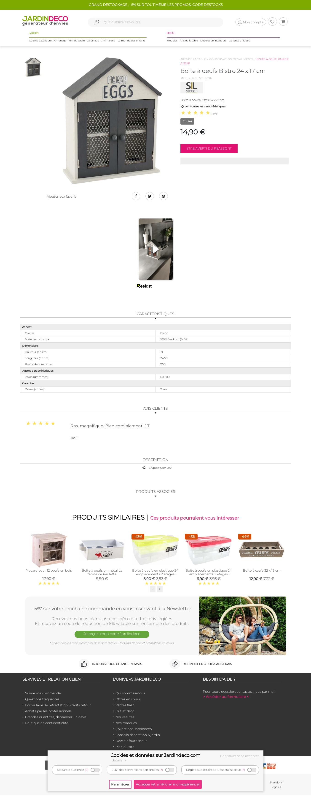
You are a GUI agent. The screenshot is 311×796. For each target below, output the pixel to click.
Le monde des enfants (131, 41)
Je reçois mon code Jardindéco (112, 635)
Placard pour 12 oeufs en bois (48, 571)
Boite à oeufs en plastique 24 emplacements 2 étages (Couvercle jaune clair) (155, 575)
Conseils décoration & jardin (137, 735)
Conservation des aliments (231, 59)
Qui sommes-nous (130, 694)
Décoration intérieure (213, 41)
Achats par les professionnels (48, 712)
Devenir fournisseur (131, 741)
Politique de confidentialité (46, 724)
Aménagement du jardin (69, 41)
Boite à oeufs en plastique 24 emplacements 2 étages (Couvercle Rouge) (208, 575)
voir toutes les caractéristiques (203, 106)
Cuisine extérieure (40, 41)
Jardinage (93, 41)
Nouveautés (124, 718)
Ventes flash (124, 706)
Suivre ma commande (43, 694)
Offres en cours (127, 700)
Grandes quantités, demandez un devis (55, 718)
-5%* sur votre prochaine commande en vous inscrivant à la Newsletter (111, 608)
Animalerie (108, 41)
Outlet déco (124, 712)
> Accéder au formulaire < (226, 697)
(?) (86, 769)
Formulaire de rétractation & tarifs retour (58, 706)
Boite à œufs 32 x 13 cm (262, 571)
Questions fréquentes (42, 700)
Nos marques (126, 724)
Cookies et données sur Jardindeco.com (155, 755)
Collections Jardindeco (133, 730)
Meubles (172, 41)
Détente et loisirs (239, 41)
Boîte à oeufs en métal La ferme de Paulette (102, 573)
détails (120, 760)
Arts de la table (189, 41)
